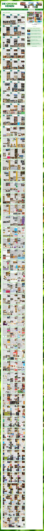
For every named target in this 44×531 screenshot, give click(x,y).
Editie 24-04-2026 (30, 22)
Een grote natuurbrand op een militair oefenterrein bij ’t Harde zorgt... (34, 34)
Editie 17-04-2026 (38, 22)
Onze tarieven (13, 9)
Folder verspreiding (19, 9)
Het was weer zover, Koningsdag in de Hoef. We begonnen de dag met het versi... (34, 41)
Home (3, 9)
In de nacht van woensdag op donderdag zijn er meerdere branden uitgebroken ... (34, 31)
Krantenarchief (34, 26)
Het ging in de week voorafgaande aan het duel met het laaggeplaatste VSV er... (34, 44)
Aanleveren (7, 9)
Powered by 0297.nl (34, 46)
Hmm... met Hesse (31, 9)
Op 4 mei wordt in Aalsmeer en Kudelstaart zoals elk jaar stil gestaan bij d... (34, 37)
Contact (37, 9)
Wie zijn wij (25, 9)
